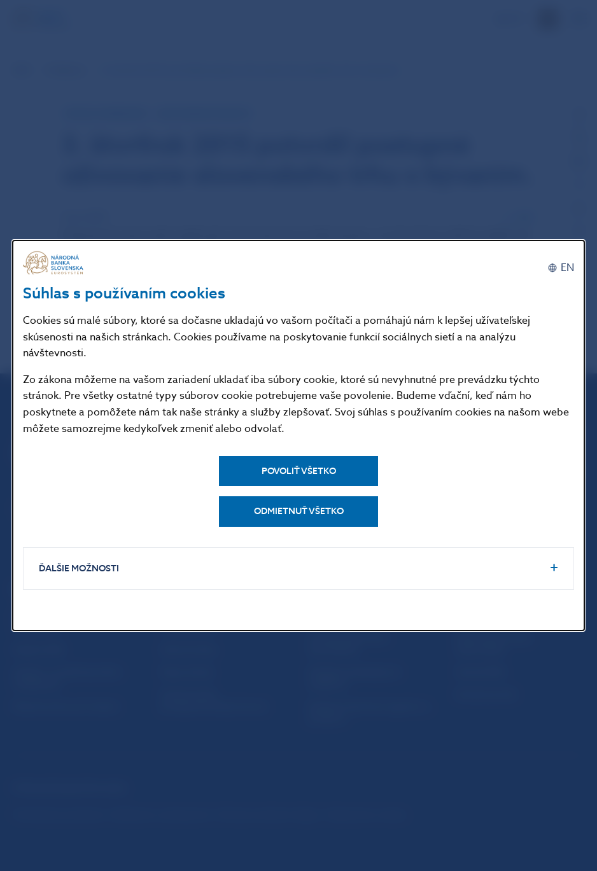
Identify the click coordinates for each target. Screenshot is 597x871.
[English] (560, 268)
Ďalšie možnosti (79, 568)
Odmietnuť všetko (299, 511)
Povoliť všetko (299, 471)
